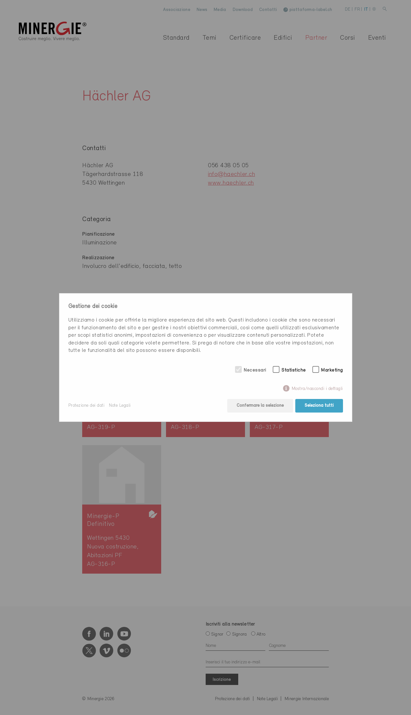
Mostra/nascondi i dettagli (317, 388)
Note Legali (120, 405)
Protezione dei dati (86, 405)
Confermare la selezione (260, 405)
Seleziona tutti (319, 405)
